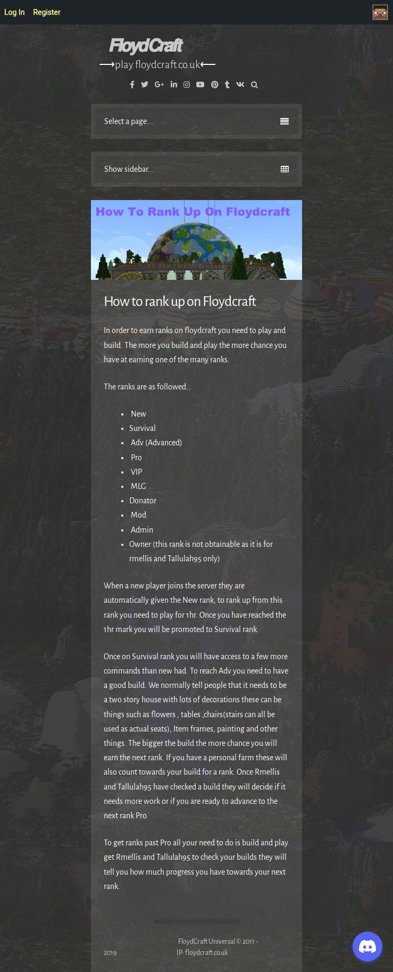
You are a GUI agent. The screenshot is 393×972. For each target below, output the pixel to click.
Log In (14, 12)
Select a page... (196, 121)
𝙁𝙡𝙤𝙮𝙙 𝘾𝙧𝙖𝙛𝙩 (144, 46)
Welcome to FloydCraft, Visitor (383, 12)
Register (46, 12)
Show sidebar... (196, 169)
